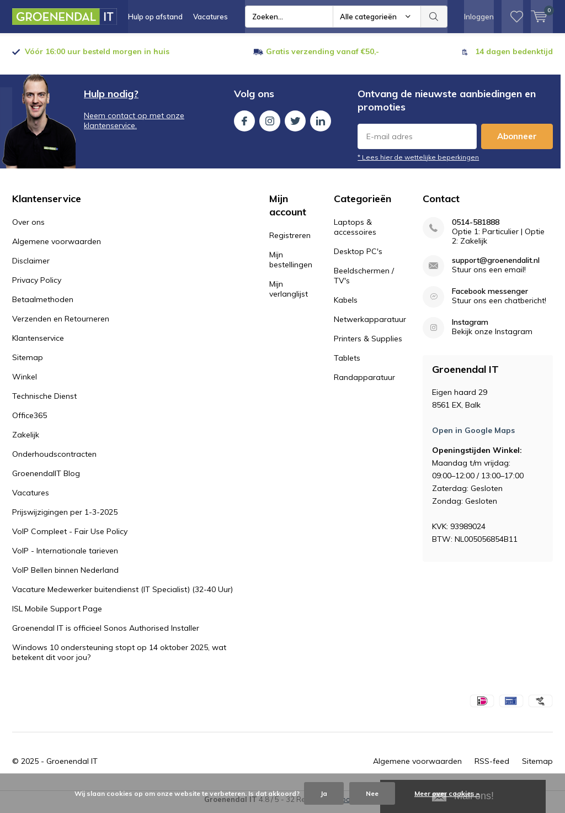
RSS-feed (492, 765)
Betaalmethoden (42, 304)
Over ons (28, 226)
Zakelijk (25, 439)
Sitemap (27, 362)
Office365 (29, 420)
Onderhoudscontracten (54, 458)
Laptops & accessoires (355, 231)
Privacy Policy (36, 284)
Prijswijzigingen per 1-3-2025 (65, 516)
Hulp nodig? (111, 98)
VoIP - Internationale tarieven (65, 555)
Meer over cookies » (446, 793)
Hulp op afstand (155, 16)
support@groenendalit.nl (496, 265)
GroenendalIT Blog (46, 478)
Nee (372, 793)
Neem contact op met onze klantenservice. (134, 125)
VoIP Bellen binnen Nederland (65, 574)
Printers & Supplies (368, 343)
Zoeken (434, 17)
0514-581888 (475, 226)
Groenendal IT (72, 765)
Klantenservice (38, 342)
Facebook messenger (490, 295)
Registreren (290, 240)
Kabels (346, 304)
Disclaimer (31, 265)
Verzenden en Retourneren (60, 323)
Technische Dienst (44, 400)
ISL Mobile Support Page (57, 613)
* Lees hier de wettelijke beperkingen (418, 161)
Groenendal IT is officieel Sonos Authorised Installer (105, 632)
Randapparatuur (364, 382)
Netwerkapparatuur (370, 324)
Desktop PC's (358, 256)
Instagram (269, 123)
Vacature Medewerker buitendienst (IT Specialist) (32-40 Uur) (122, 594)
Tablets (347, 362)
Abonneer (517, 140)
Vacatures (210, 16)
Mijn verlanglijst (288, 293)
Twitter (295, 123)
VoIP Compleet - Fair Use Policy (69, 536)
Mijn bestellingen (290, 264)
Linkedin (320, 123)
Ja (324, 793)
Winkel (24, 381)
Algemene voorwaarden (56, 246)
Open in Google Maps (473, 435)
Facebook (244, 123)
